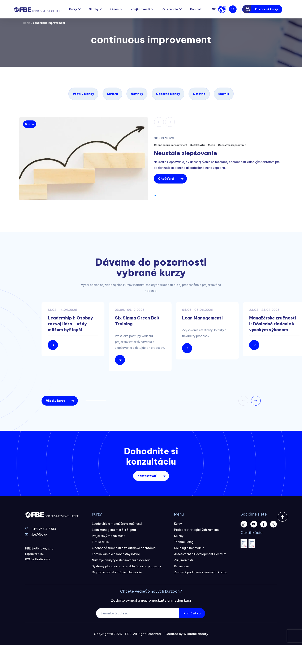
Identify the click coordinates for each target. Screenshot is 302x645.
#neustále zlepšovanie (232, 145)
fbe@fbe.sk (39, 534)
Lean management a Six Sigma (114, 530)
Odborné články (168, 94)
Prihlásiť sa (192, 613)
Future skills (100, 542)
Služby (93, 9)
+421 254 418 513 (43, 529)
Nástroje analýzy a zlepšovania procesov (121, 560)
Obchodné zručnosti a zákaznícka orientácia (124, 548)
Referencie (170, 9)
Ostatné (199, 94)
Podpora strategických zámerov (197, 530)
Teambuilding (184, 542)
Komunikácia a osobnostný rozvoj (116, 554)
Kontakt (196, 9)
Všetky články (83, 94)
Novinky (137, 94)
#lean (211, 145)
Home (26, 23)
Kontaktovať (147, 476)
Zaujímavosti (140, 9)
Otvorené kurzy (266, 9)
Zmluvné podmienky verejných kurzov (200, 572)
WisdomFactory (195, 634)
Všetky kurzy (55, 401)
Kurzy (73, 9)
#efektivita (197, 145)
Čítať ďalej (166, 179)
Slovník (223, 94)
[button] (155, 195)
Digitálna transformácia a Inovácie (117, 572)
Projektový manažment (108, 536)
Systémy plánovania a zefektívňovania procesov (126, 566)
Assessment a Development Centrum (200, 554)
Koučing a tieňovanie (189, 548)
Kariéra (112, 94)
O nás (114, 9)
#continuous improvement (170, 145)
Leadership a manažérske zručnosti (117, 524)
